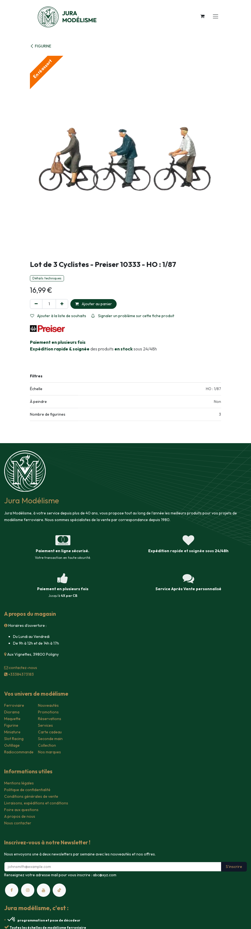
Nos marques (49, 751)
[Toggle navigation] (215, 16)
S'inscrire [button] (234, 866)
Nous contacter (17, 823)
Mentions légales (19, 783)
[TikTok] (59, 890)
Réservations (49, 718)
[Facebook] (11, 890)
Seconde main (50, 738)
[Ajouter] (62, 304)
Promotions (48, 712)
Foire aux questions (21, 809)
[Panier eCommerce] (202, 16)
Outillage (12, 745)
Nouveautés (48, 705)
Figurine (11, 725)
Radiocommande (19, 751)
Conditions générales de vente (31, 796)
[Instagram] (27, 890)
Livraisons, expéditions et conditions (36, 803)
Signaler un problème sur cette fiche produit (132, 315)
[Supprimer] (36, 304)
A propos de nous (19, 816)
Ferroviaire (14, 705)
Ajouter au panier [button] (93, 303)
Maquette (12, 718)
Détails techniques (47, 278)
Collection (47, 745)
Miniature (12, 731)
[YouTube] (43, 890)
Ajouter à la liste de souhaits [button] (58, 315)
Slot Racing (14, 738)
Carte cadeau (50, 731)
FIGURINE (40, 46)
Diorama (11, 712)
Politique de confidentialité (27, 789)
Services (45, 725)
